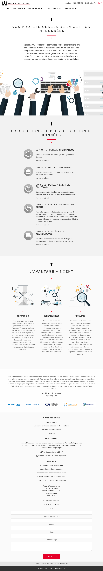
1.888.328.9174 (90, 3)
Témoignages (71, 9)
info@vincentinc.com (51, 500)
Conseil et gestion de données (51, 469)
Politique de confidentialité (51, 430)
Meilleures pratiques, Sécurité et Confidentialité (51, 426)
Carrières (51, 433)
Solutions (19, 9)
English (68, 3)
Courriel (52, 524)
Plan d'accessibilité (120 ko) (51, 452)
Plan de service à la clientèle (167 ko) (51, 456)
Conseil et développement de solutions (51, 473)
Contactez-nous (54, 9)
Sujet (51, 532)
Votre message (51, 540)
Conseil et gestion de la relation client (51, 476)
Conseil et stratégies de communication (51, 480)
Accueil (6, 8)
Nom (51, 508)
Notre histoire (35, 9)
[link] (16, 3)
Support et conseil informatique (51, 465)
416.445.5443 (78, 3)
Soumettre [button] (51, 557)
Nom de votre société (51, 516)
